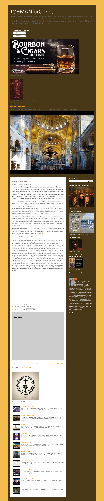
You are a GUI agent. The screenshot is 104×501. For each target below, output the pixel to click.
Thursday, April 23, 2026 (27, 488)
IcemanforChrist (81, 279)
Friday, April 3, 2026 (26, 433)
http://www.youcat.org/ (41, 304)
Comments (17, 35)
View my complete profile (75, 309)
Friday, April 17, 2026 (26, 442)
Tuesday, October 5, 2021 (27, 415)
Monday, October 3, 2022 (27, 451)
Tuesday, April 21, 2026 (27, 470)
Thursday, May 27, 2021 (27, 479)
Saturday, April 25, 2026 (18, 106)
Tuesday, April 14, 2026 (27, 424)
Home (38, 364)
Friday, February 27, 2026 (27, 406)
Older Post (60, 364)
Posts (16, 32)
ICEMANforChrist (32, 12)
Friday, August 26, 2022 (27, 460)
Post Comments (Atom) (25, 367)
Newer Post (16, 364)
